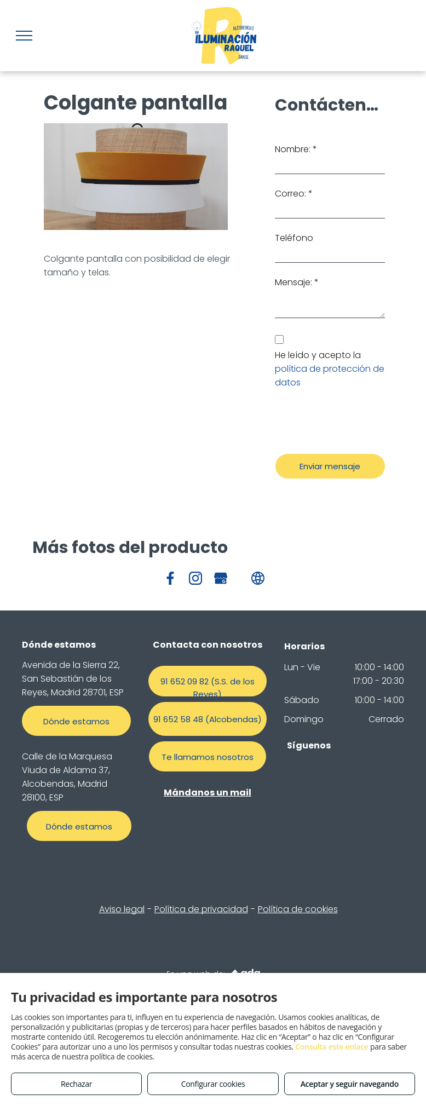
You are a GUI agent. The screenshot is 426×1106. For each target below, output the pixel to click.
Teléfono (294, 238)
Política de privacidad (201, 909)
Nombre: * (296, 149)
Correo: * (294, 193)
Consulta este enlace (331, 1046)
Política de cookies (298, 909)
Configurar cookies (213, 1084)
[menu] (24, 35)
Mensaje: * (297, 282)
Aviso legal (122, 909)
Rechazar (76, 1084)
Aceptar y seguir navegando (350, 1084)
